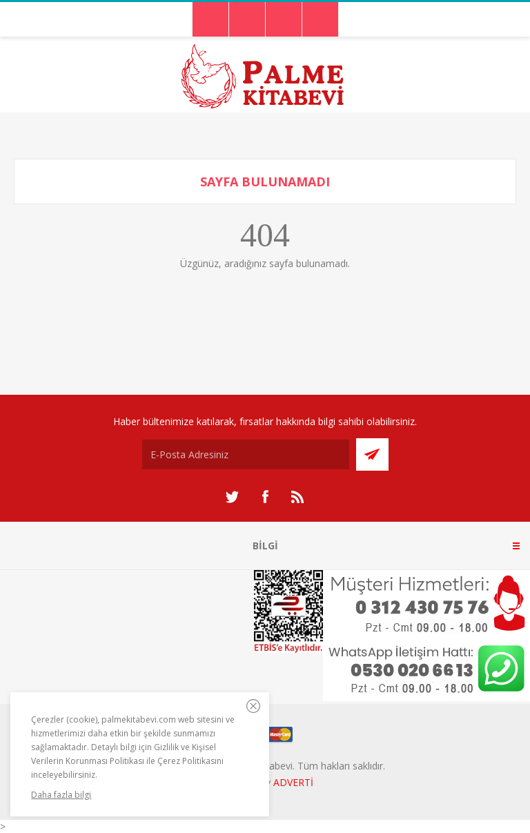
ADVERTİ (293, 782)
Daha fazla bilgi (61, 795)
